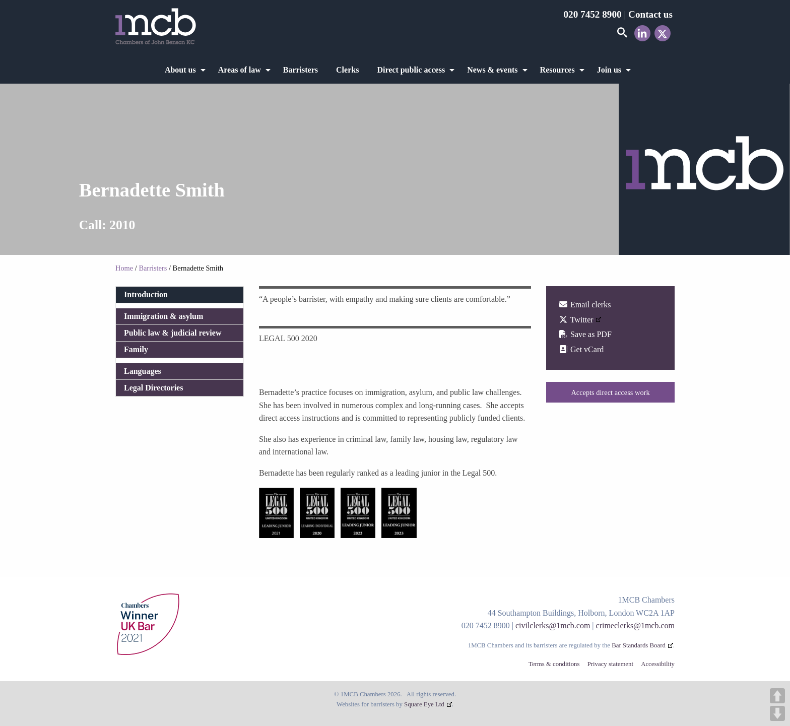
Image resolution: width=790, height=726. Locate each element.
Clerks (347, 69)
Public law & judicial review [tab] (172, 332)
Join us (609, 69)
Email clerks (584, 304)
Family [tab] (136, 349)
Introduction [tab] (146, 294)
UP (777, 695)
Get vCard (581, 349)
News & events (492, 69)
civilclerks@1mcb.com (552, 625)
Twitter (576, 319)
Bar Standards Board (639, 645)
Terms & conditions (554, 664)
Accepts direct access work (610, 392)
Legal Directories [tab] (153, 387)
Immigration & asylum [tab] (163, 316)
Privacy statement (610, 664)
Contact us (650, 14)
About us (180, 69)
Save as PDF (585, 334)
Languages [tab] (142, 371)
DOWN (777, 713)
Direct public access (411, 69)
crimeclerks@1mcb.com (635, 625)
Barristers (300, 69)
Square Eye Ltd (424, 704)
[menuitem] (182, 70)
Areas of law (239, 69)
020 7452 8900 (592, 14)
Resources (557, 69)
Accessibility (658, 664)
